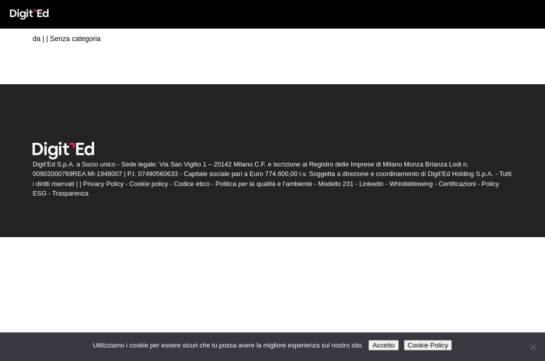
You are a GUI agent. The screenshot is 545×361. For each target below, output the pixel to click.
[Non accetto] (532, 347)
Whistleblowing (411, 184)
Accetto (383, 345)
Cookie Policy (428, 345)
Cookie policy (148, 184)
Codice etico (192, 184)
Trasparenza (70, 193)
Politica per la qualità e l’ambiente (263, 184)
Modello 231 (336, 184)
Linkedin (371, 184)
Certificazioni (456, 184)
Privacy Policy (103, 184)
